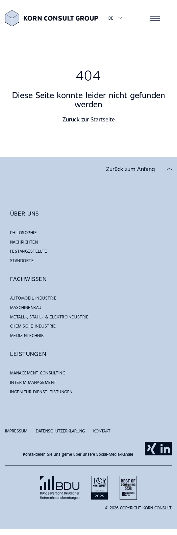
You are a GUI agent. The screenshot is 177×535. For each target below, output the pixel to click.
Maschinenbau (26, 307)
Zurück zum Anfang (130, 169)
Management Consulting (37, 372)
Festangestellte (28, 251)
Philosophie (23, 232)
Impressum (16, 430)
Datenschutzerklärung (60, 430)
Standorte (22, 260)
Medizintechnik (27, 335)
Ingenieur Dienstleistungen (41, 391)
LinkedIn (165, 448)
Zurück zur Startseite (88, 119)
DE (110, 18)
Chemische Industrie (33, 326)
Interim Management (33, 382)
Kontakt (101, 430)
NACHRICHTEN (24, 242)
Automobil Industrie (33, 298)
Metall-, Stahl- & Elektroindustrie (49, 316)
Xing (151, 448)
